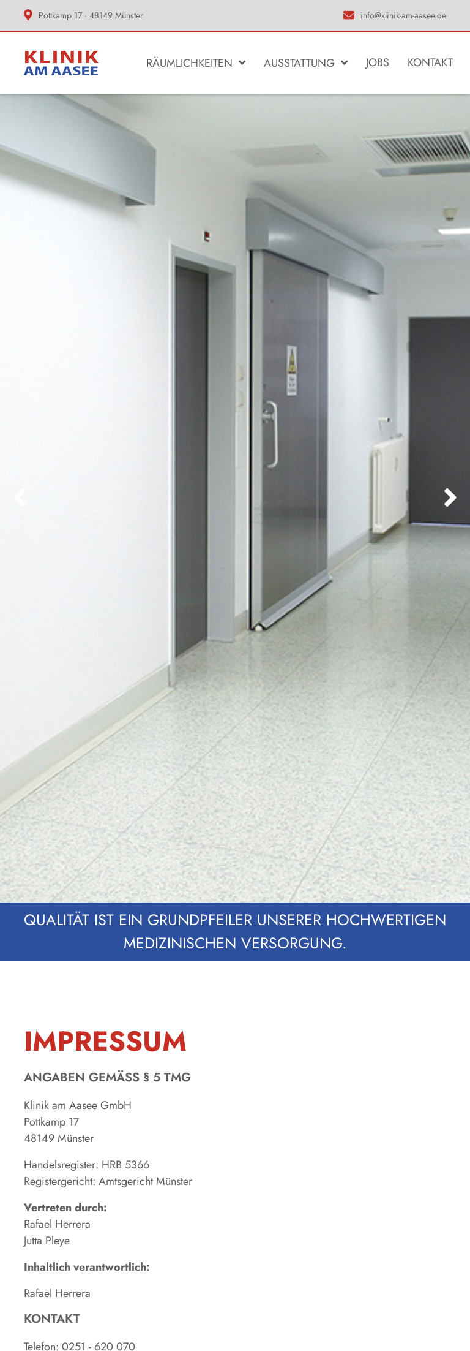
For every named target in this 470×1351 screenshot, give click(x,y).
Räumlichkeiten (189, 63)
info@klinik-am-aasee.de (403, 15)
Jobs (377, 62)
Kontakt (430, 62)
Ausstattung (299, 63)
